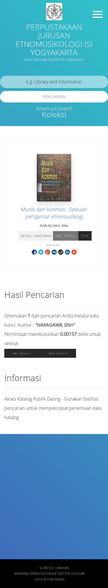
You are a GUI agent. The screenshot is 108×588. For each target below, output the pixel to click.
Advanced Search (54, 108)
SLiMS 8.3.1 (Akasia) (54, 568)
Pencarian (54, 96)
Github (40, 579)
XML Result (22, 353)
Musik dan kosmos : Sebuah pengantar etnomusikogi (54, 213)
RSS (62, 579)
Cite (85, 236)
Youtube (78, 574)
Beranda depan (27, 574)
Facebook (48, 574)
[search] (54, 82)
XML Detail (65, 236)
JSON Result (58, 353)
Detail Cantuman (36, 236)
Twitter (63, 574)
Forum (52, 579)
